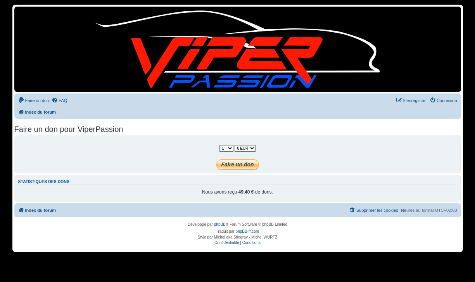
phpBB (220, 224)
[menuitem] (33, 100)
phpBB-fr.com (247, 231)
